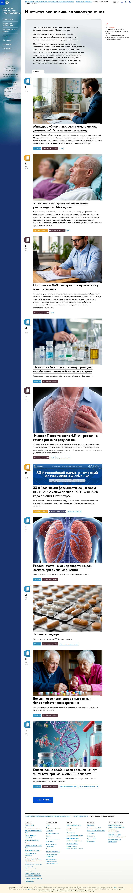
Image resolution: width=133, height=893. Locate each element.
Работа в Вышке (29, 881)
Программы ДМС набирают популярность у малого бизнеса (66, 287)
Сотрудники (7, 48)
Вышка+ (48, 836)
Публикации (7, 44)
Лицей (48, 825)
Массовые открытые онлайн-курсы (114, 840)
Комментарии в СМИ (8, 53)
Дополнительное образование (51, 845)
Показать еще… (43, 799)
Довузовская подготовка (53, 828)
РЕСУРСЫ (90, 822)
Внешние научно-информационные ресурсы (74, 847)
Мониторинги (70, 833)
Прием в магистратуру (52, 839)
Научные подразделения (80, 816)
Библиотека (90, 825)
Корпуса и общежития (31, 840)
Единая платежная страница (33, 878)
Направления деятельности (8, 24)
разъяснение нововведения (68, 786)
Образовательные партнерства (51, 855)
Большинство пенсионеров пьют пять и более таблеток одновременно (62, 700)
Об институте (8, 19)
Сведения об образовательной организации (30, 869)
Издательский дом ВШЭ (94, 828)
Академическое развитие (74, 841)
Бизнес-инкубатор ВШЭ (53, 852)
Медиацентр (91, 836)
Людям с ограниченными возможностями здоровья (33, 875)
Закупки (27, 843)
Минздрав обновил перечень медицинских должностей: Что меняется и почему (65, 128)
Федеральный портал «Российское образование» (116, 836)
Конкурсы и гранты (72, 843)
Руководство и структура (32, 828)
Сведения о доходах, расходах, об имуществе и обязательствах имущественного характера (33, 861)
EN (117, 2)
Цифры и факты (29, 825)
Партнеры (6, 59)
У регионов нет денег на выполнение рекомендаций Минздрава (60, 205)
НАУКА (69, 822)
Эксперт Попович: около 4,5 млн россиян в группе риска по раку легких (65, 437)
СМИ (61, 148)
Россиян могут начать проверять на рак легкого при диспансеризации (62, 567)
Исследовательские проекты (10, 30)
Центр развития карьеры (53, 849)
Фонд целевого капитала (32, 850)
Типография (90, 833)
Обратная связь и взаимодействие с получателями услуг (52, 861)
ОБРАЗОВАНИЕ (51, 822)
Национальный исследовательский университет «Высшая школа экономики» (48, 816)
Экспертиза (7, 40)
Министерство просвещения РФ (113, 831)
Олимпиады (49, 830)
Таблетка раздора (46, 634)
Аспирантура (49, 841)
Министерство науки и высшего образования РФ (116, 826)
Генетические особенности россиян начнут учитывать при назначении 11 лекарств (65, 771)
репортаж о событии (62, 458)
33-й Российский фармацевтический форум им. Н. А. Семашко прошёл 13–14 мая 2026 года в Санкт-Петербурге (65, 491)
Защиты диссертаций (72, 838)
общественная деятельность (69, 644)
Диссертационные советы (74, 835)
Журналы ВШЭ (91, 839)
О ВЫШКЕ (28, 822)
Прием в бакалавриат (52, 833)
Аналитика (6, 36)
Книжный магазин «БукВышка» (96, 830)
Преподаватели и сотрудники (30, 836)
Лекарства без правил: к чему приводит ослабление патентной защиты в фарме (63, 369)
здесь (115, 887)
